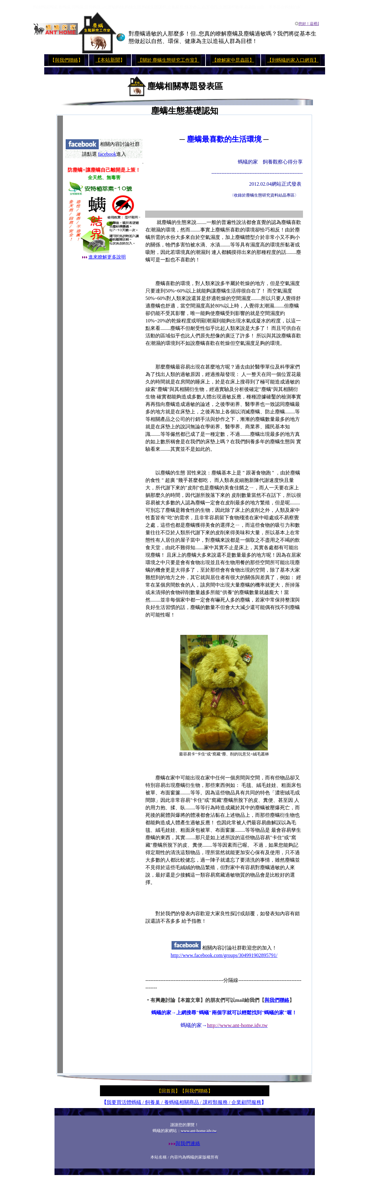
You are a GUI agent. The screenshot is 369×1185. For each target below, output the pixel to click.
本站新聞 (110, 60)
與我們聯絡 (66, 60)
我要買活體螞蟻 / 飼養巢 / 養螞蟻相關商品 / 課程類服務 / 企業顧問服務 (184, 1102)
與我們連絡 (187, 1143)
